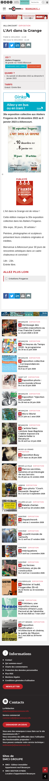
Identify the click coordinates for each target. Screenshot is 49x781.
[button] (43, 2)
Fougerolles (24, 581)
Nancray (22, 516)
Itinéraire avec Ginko (16, 66)
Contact (8, 660)
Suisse (21, 600)
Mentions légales (12, 677)
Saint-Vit (22, 377)
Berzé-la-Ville (25, 466)
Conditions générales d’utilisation (20, 680)
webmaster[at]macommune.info (16, 745)
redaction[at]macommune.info (16, 711)
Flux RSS (9, 674)
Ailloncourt (10, 25)
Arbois (21, 485)
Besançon (23, 322)
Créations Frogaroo (16, 278)
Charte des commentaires (16, 667)
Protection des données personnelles (21, 670)
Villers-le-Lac (25, 502)
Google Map (34, 66)
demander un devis (16, 725)
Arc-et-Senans (25, 622)
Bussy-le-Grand (25, 449)
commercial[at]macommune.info (17, 718)
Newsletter (13, 686)
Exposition (24, 25)
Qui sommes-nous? (13, 663)
